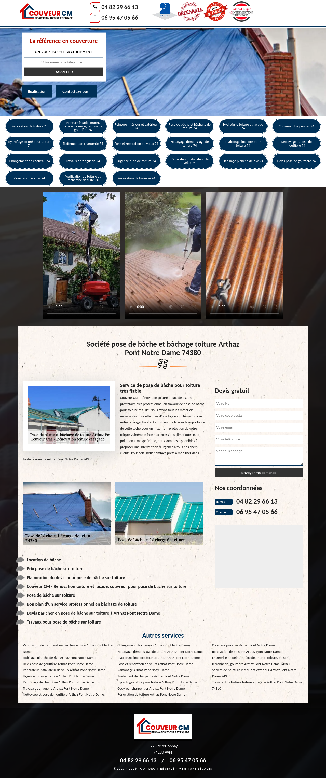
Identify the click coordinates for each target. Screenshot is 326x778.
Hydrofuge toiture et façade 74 (243, 126)
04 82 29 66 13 (119, 7)
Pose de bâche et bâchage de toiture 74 (190, 126)
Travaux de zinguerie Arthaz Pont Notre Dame (56, 688)
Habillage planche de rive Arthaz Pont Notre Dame (59, 658)
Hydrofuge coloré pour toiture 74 (29, 144)
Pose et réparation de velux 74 (136, 143)
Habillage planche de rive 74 (243, 161)
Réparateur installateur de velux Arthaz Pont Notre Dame (64, 670)
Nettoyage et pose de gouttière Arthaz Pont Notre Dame (63, 694)
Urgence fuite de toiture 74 (136, 161)
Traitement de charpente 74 (83, 143)
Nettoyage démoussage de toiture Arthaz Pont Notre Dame (160, 652)
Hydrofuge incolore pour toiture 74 (243, 144)
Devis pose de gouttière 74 (296, 161)
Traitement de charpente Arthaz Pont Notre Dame (153, 676)
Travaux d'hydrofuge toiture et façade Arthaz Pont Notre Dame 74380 (257, 685)
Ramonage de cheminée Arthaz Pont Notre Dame (58, 682)
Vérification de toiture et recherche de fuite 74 (83, 178)
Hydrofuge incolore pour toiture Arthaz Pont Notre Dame (158, 658)
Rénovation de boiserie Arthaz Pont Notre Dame (247, 652)
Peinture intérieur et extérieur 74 (136, 126)
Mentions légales (195, 768)
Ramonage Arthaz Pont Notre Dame (143, 670)
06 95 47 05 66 (119, 17)
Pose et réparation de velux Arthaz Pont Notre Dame (155, 664)
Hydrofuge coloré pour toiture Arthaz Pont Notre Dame (157, 682)
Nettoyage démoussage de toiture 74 (190, 144)
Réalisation (37, 91)
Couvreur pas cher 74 (29, 178)
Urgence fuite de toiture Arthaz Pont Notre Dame (58, 676)
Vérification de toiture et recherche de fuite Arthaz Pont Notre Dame (68, 648)
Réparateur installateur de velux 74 (190, 161)
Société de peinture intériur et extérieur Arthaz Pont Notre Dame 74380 (254, 673)
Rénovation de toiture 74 (30, 126)
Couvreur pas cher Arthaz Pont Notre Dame (243, 645)
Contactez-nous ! (76, 91)
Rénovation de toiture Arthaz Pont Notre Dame (151, 694)
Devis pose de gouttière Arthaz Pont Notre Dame (58, 664)
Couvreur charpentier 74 (296, 126)
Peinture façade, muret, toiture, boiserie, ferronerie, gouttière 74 (83, 126)
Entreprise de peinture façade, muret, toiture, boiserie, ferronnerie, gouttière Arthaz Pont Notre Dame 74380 (251, 661)
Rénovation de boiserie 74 (136, 178)
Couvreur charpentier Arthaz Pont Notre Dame (151, 688)
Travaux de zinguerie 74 (83, 161)
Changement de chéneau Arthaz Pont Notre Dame (153, 645)
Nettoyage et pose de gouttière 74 (296, 144)
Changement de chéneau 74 (29, 161)
